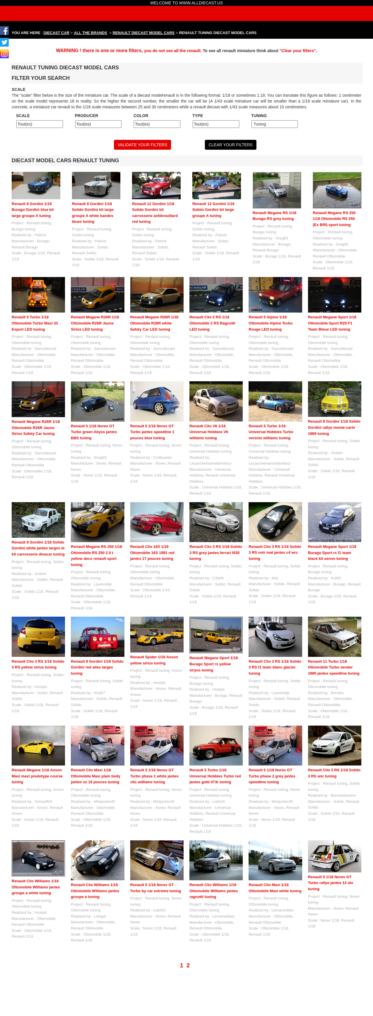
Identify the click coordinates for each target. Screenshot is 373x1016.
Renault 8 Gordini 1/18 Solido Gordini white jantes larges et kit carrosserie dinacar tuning (38, 548)
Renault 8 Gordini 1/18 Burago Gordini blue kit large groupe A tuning (33, 210)
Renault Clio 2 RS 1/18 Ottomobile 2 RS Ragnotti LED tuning (212, 323)
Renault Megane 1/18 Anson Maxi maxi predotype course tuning (37, 776)
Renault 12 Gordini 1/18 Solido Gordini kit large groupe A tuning (213, 210)
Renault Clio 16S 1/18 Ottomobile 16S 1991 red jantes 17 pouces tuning (152, 552)
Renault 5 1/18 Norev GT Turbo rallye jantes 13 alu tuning (330, 857)
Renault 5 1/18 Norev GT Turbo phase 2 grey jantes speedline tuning (272, 776)
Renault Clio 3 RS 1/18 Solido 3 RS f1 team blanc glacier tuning (275, 667)
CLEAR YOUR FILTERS (231, 144)
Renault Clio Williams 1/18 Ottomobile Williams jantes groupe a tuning (95, 891)
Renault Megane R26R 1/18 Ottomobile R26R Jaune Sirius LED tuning (95, 323)
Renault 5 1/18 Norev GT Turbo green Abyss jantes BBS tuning (94, 432)
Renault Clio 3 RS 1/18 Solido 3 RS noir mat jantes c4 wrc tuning (275, 552)
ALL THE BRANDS (90, 33)
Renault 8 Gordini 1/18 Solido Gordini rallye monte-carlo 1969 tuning (334, 427)
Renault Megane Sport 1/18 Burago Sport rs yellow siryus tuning (213, 664)
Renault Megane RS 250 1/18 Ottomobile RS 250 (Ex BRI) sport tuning (334, 219)
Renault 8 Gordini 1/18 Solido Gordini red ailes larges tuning (97, 667)
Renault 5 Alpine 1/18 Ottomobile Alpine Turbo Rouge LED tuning (271, 323)
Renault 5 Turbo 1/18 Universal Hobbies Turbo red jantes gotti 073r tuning (215, 776)
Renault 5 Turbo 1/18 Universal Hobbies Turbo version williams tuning (271, 432)
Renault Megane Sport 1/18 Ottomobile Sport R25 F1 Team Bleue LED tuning (332, 323)
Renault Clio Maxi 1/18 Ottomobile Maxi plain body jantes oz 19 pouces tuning (95, 776)
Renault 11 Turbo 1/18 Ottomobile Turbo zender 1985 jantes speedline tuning (334, 667)
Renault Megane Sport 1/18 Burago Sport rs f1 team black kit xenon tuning (332, 552)
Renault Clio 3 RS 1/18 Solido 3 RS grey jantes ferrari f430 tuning (215, 552)
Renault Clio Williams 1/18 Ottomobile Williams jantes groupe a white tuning (36, 887)
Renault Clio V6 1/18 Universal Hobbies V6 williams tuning (208, 432)
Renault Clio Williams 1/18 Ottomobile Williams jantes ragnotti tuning (213, 857)
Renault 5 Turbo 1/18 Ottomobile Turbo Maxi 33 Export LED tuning (35, 323)
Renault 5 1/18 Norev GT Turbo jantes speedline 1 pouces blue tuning (152, 432)
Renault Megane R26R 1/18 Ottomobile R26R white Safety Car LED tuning (154, 323)
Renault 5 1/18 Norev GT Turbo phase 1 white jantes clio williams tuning (154, 776)
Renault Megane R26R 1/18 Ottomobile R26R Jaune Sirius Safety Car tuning (36, 427)
